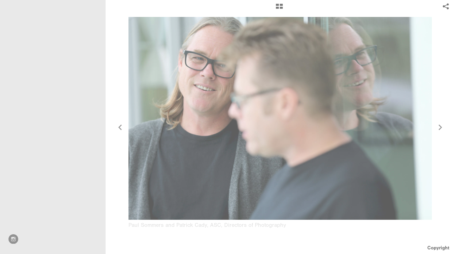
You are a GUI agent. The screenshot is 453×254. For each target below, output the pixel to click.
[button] (279, 8)
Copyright (438, 248)
